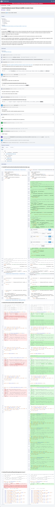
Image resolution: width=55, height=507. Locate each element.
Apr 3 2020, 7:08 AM (22, 131)
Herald (4, 57)
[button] (54, 1)
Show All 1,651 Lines (15, 169)
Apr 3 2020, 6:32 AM (22, 105)
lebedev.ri (5, 19)
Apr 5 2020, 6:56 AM (6, 138)
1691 (3, 70)
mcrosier (18, 57)
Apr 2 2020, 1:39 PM (22, 74)
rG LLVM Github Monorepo (6, 51)
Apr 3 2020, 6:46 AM (18, 114)
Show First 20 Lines (8, 169)
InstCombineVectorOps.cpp (11, 153)
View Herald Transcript (25, 57)
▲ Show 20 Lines (9, 273)
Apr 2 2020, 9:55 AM (18, 62)
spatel (7, 12)
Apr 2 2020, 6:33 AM (46, 59)
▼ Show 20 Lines (23, 169)
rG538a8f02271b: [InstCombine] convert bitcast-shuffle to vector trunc (14, 26)
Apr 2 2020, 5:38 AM (32, 57)
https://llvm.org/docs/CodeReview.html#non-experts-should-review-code (19, 64)
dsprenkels (5, 23)
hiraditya (14, 57)
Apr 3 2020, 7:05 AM (18, 122)
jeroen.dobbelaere (6, 21)
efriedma (5, 22)
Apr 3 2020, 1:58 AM (22, 97)
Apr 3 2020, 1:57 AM (20, 88)
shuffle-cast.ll (9, 158)
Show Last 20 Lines (22, 300)
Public (9, 9)
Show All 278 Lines (15, 273)
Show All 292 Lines (15, 300)
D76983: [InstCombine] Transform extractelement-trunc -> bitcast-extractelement (27, 59)
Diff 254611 (16, 74)
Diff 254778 (16, 105)
